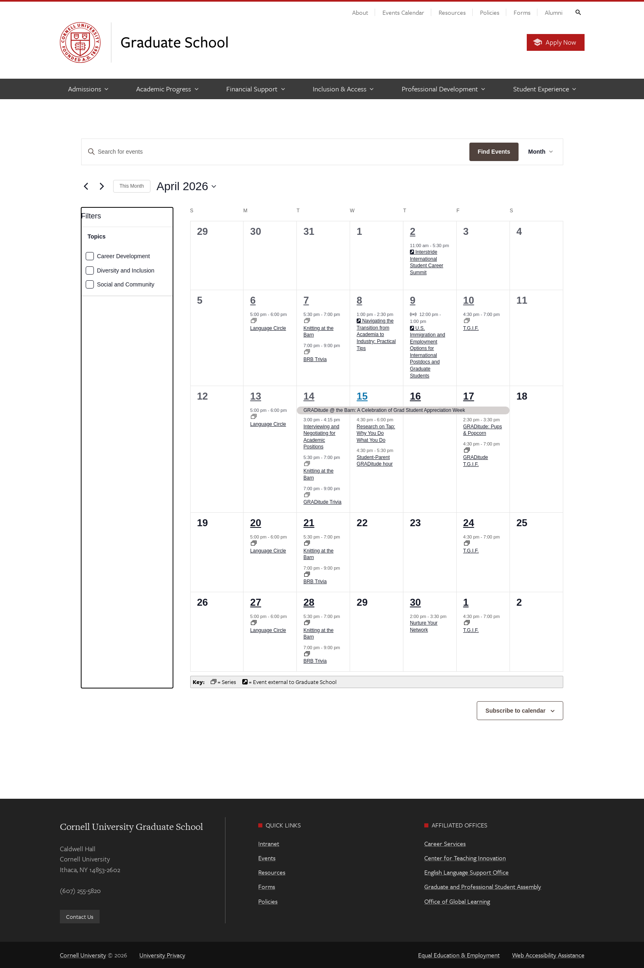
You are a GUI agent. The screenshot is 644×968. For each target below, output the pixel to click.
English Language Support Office (466, 872)
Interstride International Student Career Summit (426, 262)
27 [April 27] (255, 602)
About (360, 12)
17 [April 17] (468, 396)
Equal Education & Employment (459, 954)
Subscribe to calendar (515, 710)
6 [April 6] (252, 300)
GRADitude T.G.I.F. (475, 460)
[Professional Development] (443, 89)
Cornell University (83, 954)
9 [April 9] (412, 300)
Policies (489, 12)
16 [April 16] (415, 396)
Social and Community (126, 284)
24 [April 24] (468, 522)
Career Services (445, 843)
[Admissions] (88, 89)
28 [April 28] (308, 602)
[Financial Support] (255, 89)
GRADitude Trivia (322, 502)
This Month (132, 186)
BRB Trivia (315, 359)
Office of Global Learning (457, 901)
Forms (522, 12)
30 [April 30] (415, 602)
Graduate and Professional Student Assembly (482, 886)
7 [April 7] (306, 300)
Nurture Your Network (423, 626)
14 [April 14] (308, 396)
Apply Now (561, 42)
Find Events (494, 151)
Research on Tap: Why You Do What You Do (376, 433)
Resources (452, 12)
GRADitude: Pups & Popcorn (482, 430)
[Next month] (102, 186)
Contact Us (79, 916)
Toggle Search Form (578, 11)
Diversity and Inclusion (126, 270)
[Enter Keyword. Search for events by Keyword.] (276, 152)
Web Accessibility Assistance (548, 954)
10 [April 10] (468, 300)
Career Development (123, 256)
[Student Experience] (544, 89)
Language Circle (268, 328)
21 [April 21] (308, 522)
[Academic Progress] (167, 89)
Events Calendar (403, 12)
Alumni (553, 12)
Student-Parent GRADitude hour (375, 460)
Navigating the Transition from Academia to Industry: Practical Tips (376, 334)
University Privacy (162, 954)
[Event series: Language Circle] (254, 321)
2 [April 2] (412, 231)
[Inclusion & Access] (343, 89)
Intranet (268, 843)
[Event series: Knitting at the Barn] (307, 321)
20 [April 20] (255, 522)
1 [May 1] (466, 602)
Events (266, 857)
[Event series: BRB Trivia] (307, 352)
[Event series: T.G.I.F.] (467, 321)
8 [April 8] (359, 300)
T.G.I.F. (471, 328)
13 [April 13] (255, 396)
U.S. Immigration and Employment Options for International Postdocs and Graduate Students (427, 352)
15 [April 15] (362, 396)
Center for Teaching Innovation (465, 857)
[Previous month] (86, 186)
